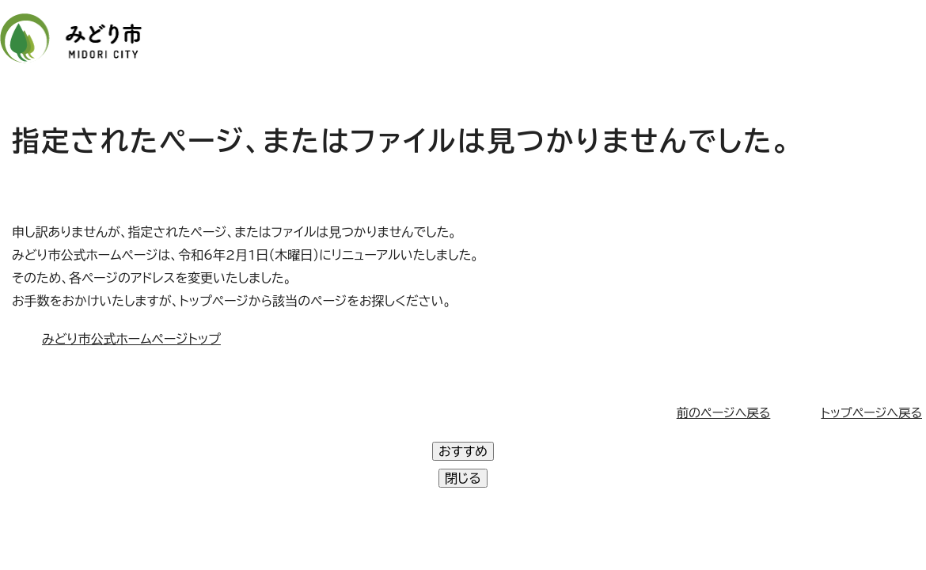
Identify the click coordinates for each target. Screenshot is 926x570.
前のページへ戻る (724, 413)
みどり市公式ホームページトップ (131, 338)
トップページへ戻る (871, 413)
